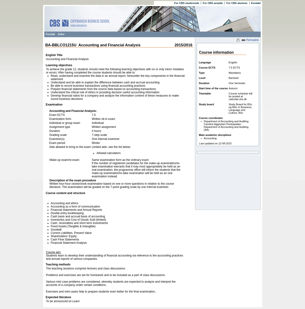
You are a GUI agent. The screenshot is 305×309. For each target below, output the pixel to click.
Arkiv (61, 34)
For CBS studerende (186, 3)
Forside (50, 34)
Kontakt (256, 3)
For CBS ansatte (213, 3)
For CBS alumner (237, 3)
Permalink (250, 40)
